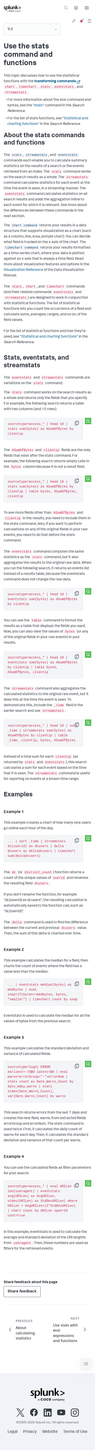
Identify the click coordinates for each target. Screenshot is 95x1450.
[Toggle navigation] (85, 1364)
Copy (80, 424)
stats (17, 155)
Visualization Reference (23, 270)
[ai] (81, 21)
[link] (74, 21)
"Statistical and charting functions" (49, 337)
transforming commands (55, 81)
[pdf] (89, 21)
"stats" (38, 106)
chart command (24, 225)
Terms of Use (75, 1432)
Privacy (30, 1432)
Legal (13, 1432)
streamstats (36, 155)
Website (50, 1432)
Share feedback (22, 1292)
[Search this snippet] (88, 421)
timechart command (21, 248)
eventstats (67, 155)
